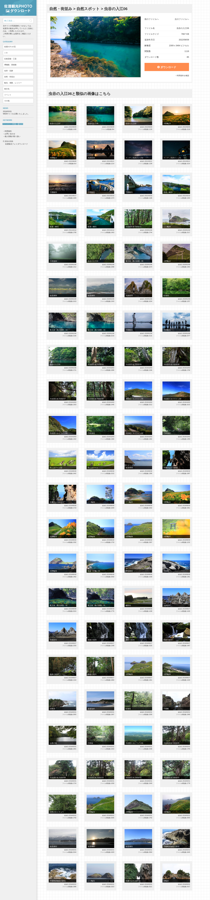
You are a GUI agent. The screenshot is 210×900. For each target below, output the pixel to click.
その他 (6, 101)
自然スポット (88, 9)
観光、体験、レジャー (13, 83)
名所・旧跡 (8, 71)
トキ (6, 53)
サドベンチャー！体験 (8, 124)
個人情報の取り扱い (12, 136)
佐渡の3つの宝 (10, 47)
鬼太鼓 (21, 124)
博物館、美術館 (10, 65)
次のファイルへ (182, 19)
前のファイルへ (152, 19)
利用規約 (8, 131)
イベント (7, 95)
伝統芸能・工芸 (10, 59)
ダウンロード (166, 67)
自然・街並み (9, 77)
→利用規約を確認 (182, 76)
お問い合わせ (10, 134)
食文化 (6, 89)
